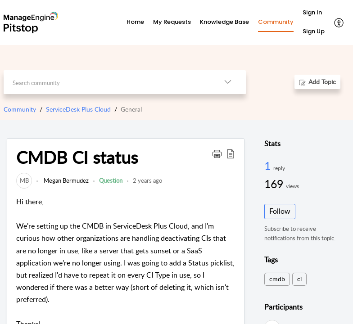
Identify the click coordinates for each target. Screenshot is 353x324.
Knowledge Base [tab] (224, 22)
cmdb (277, 278)
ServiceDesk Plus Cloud (78, 109)
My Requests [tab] (172, 22)
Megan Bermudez (65, 180)
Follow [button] (279, 211)
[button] (339, 22)
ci (299, 278)
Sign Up (314, 31)
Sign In (312, 12)
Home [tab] (135, 22)
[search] (107, 82)
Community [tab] (276, 22)
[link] (24, 180)
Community (20, 109)
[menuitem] (313, 13)
